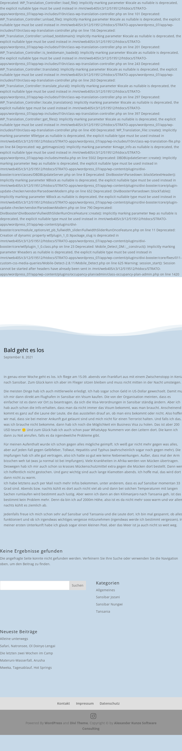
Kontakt (63, 703)
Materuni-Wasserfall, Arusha (22, 660)
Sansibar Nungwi (109, 604)
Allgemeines (105, 590)
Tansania (103, 611)
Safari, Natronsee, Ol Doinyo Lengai (27, 646)
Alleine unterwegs (14, 638)
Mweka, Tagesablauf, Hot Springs (26, 667)
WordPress (53, 723)
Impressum (85, 703)
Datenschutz (110, 703)
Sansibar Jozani (108, 597)
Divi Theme (79, 723)
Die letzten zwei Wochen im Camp (26, 653)
